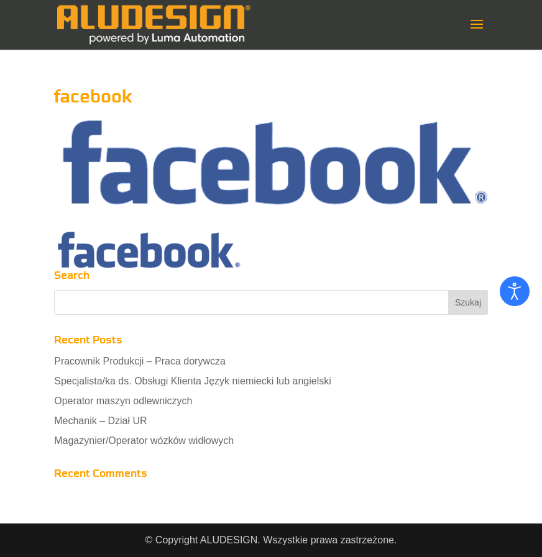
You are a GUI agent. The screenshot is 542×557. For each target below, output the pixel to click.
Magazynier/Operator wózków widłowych (144, 440)
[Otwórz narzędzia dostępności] (515, 291)
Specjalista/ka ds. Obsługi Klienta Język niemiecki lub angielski (192, 381)
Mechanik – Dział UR (100, 420)
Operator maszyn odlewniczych (123, 401)
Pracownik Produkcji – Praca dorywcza (140, 361)
